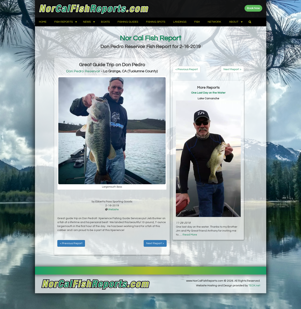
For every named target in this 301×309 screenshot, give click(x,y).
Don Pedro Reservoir (83, 71)
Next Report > (155, 243)
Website (113, 209)
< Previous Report (71, 243)
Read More (190, 234)
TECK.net (254, 285)
